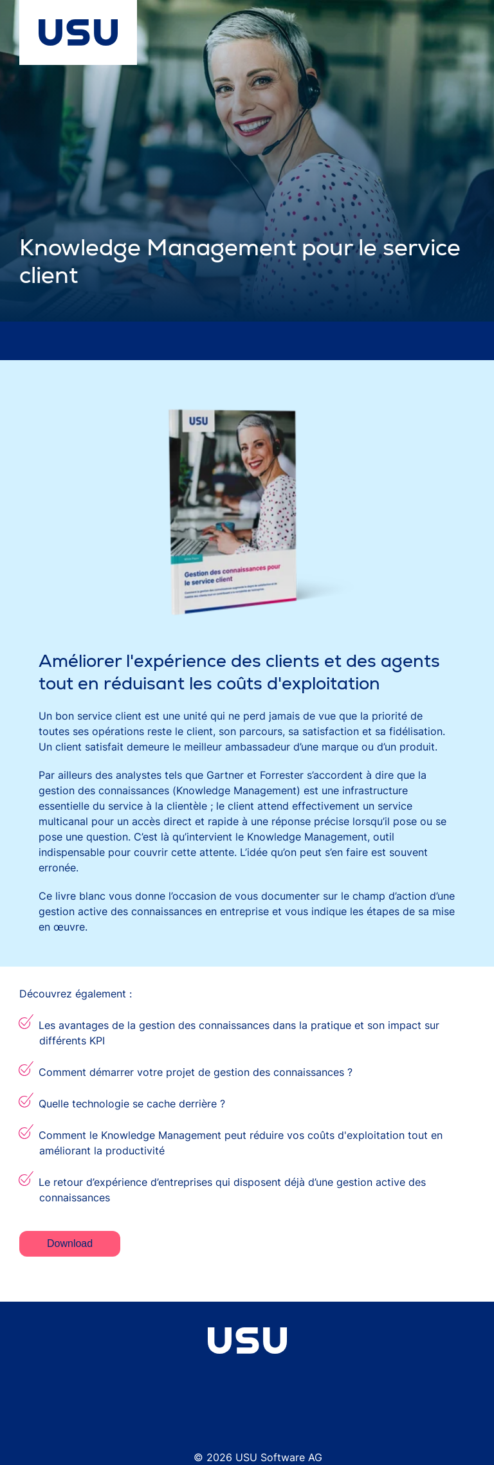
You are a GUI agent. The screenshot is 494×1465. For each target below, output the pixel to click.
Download (70, 1243)
